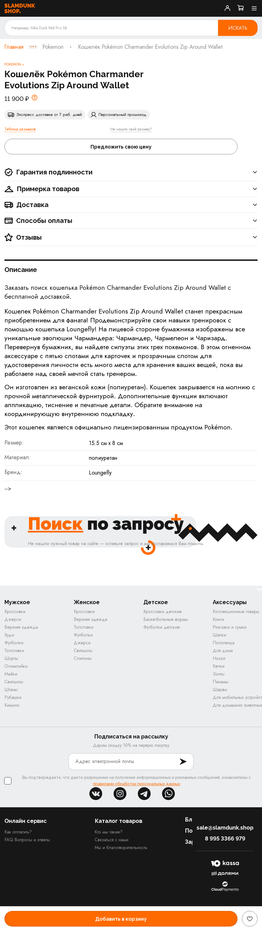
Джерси (12, 619)
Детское (155, 602)
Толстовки (14, 650)
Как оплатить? (18, 832)
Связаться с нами (111, 840)
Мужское (17, 602)
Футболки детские (161, 627)
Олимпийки (16, 666)
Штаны (11, 689)
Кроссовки (14, 611)
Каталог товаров (118, 821)
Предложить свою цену (120, 147)
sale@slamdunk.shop (225, 827)
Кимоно (11, 705)
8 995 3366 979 (225, 838)
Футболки (13, 643)
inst (120, 793)
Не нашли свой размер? (131, 129)
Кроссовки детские (162, 611)
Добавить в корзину (121, 919)
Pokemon (52, 47)
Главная (13, 47)
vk (95, 793)
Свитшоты (13, 682)
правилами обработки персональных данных (136, 784)
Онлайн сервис (25, 821)
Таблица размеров (20, 129)
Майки (10, 674)
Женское (87, 602)
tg (144, 793)
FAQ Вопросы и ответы (27, 840)
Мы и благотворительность (121, 847)
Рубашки (12, 697)
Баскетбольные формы (165, 619)
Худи (9, 635)
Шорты (11, 658)
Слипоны (83, 658)
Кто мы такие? (109, 832)
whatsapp (168, 793)
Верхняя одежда (21, 627)
